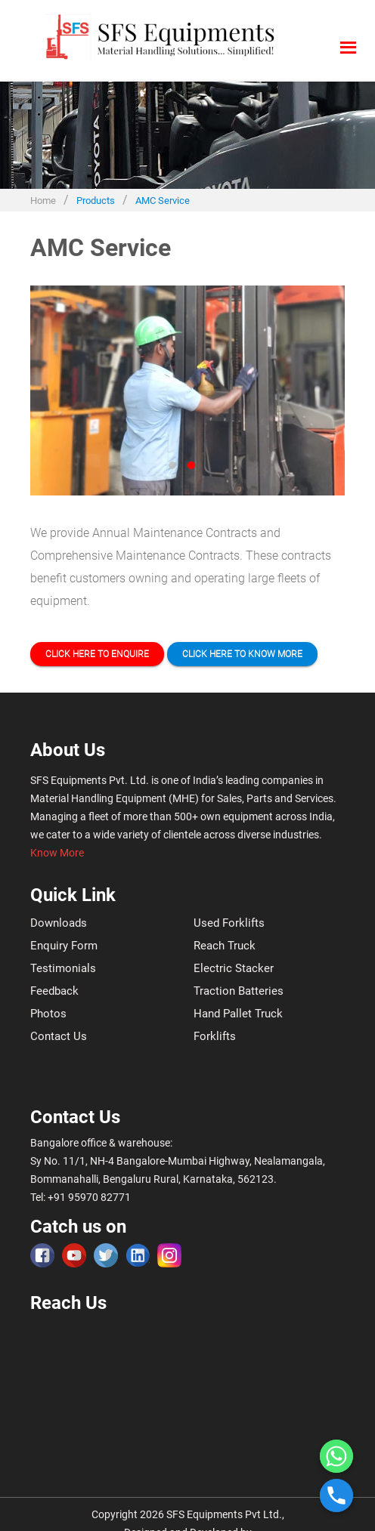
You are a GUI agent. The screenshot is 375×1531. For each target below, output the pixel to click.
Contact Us (58, 1036)
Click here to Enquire (97, 654)
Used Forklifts (229, 923)
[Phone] (336, 1495)
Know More (57, 853)
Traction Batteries (239, 991)
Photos (48, 1013)
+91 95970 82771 (89, 1197)
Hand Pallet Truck (238, 1013)
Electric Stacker (234, 968)
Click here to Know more (242, 654)
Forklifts (215, 1036)
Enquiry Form (64, 945)
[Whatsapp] (336, 1456)
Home (43, 200)
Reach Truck (225, 945)
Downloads (58, 923)
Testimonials (63, 968)
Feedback (54, 991)
